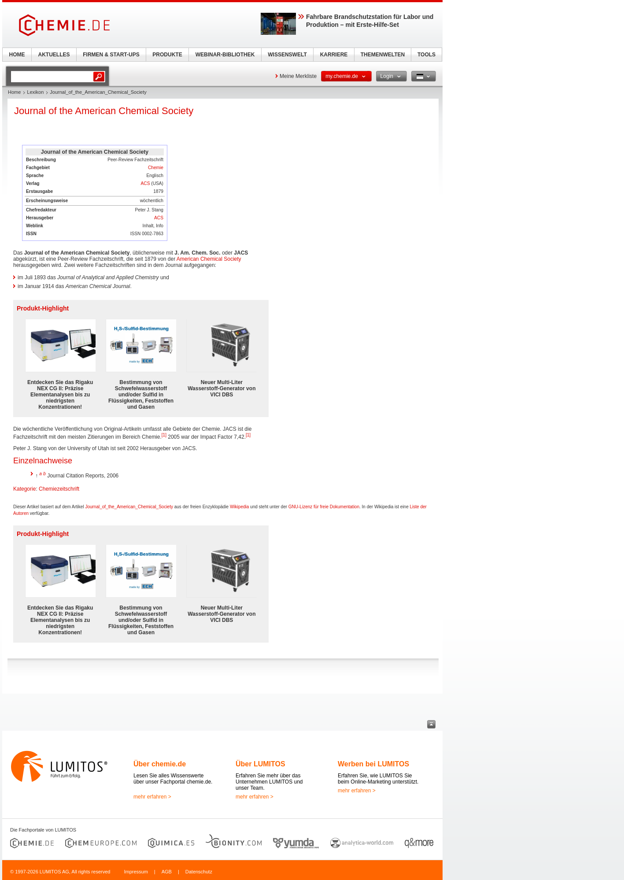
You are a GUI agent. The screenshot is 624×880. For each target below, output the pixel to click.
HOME (17, 55)
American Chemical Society (209, 259)
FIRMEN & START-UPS (111, 55)
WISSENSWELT (287, 55)
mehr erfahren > (152, 797)
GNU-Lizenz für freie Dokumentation (323, 506)
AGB (167, 871)
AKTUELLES (54, 55)
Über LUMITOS (260, 764)
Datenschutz (198, 871)
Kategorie (24, 489)
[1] (164, 435)
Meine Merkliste (298, 76)
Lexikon (35, 92)
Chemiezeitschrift (59, 489)
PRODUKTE (167, 55)
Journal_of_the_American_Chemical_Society (129, 506)
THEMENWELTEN (383, 55)
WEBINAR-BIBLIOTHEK (225, 55)
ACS (145, 183)
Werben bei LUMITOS (373, 764)
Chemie (155, 167)
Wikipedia (239, 506)
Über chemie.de (159, 764)
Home (14, 92)
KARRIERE (334, 55)
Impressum (136, 871)
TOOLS (426, 55)
